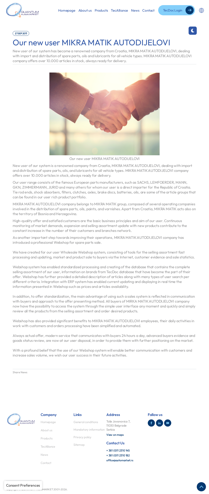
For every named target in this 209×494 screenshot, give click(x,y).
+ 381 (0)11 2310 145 (118, 450)
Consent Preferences (23, 485)
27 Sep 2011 (21, 33)
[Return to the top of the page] (201, 486)
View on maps (115, 435)
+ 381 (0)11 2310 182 (118, 455)
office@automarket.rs (119, 460)
